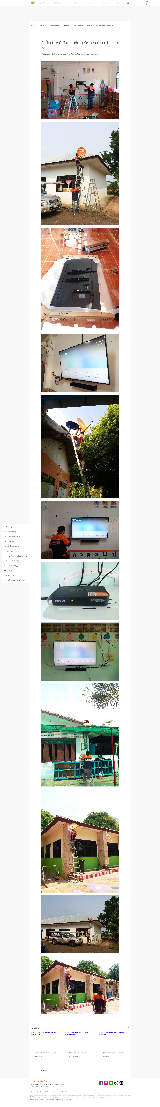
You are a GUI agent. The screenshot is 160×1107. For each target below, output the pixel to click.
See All (127, 1028)
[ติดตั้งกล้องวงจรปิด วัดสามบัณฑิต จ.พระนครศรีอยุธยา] (80, 1040)
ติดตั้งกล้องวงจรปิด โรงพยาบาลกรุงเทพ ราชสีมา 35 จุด (45, 1054)
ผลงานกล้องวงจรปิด (55, 25)
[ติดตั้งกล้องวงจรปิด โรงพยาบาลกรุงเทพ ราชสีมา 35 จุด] (46, 1040)
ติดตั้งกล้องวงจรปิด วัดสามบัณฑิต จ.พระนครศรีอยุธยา (78, 1054)
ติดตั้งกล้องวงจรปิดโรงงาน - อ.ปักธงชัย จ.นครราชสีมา (113, 1054)
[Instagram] (106, 1083)
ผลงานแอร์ (66, 25)
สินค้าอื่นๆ (89, 25)
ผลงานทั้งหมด (43, 25)
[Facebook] (101, 1083)
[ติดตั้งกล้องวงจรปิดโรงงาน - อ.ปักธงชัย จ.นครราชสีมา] (114, 1040)
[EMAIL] (121, 1083)
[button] (128, 3)
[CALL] (116, 1083)
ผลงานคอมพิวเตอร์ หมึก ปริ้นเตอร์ (104, 25)
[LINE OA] (111, 1083)
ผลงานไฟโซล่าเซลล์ (78, 25)
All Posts (33, 25)
